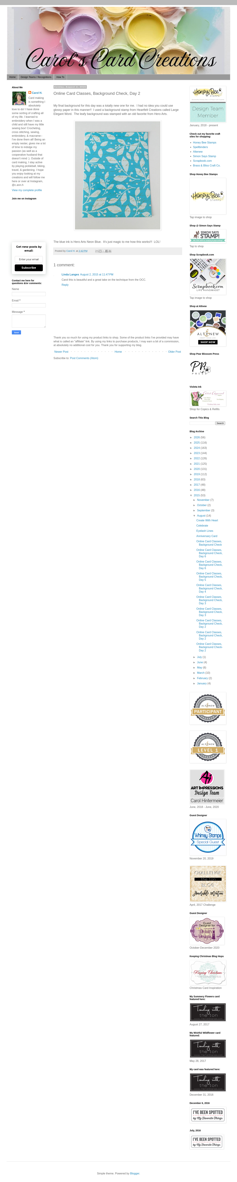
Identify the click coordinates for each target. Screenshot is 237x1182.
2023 (197, 453)
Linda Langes (70, 274)
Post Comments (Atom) (84, 358)
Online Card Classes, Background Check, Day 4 (209, 588)
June (200, 662)
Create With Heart (207, 520)
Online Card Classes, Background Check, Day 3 (209, 600)
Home (12, 77)
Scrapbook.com (202, 160)
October (202, 505)
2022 (197, 458)
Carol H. (37, 92)
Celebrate (202, 525)
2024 (197, 447)
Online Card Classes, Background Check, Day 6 (209, 553)
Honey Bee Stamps (204, 142)
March (201, 672)
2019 (197, 474)
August (201, 515)
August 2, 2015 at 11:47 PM (96, 274)
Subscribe (28, 267)
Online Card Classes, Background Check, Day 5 (209, 576)
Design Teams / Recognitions (36, 77)
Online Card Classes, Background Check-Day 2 (209, 647)
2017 (197, 484)
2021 (197, 463)
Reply (65, 284)
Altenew (198, 151)
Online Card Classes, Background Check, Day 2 (209, 623)
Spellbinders (200, 147)
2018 (197, 479)
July (200, 657)
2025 (197, 442)
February (203, 678)
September (204, 510)
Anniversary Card (206, 536)
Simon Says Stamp (204, 156)
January (202, 683)
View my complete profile (27, 190)
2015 (197, 495)
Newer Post (61, 351)
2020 (197, 469)
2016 (197, 490)
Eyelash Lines (204, 530)
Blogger (134, 1173)
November (203, 499)
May (200, 667)
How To (60, 77)
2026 (197, 437)
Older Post (174, 351)
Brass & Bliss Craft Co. (207, 165)
